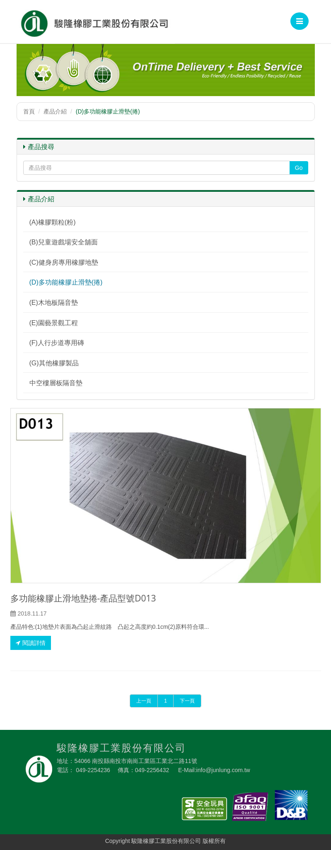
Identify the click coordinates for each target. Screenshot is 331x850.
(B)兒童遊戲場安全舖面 (63, 242)
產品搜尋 (38, 147)
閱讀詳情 (31, 643)
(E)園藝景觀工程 (53, 322)
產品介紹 (55, 111)
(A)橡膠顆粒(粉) (52, 222)
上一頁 (143, 701)
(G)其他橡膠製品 (54, 363)
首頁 (29, 111)
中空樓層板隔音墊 (55, 382)
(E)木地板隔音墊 (53, 302)
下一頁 (187, 701)
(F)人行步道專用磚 (56, 342)
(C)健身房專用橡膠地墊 (63, 262)
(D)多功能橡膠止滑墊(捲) (66, 282)
